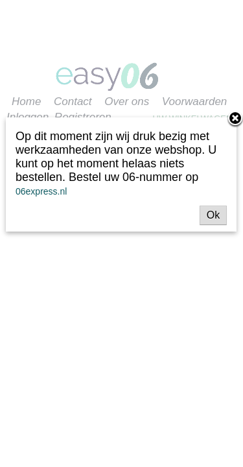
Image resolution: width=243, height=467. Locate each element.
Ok (213, 215)
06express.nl (41, 191)
